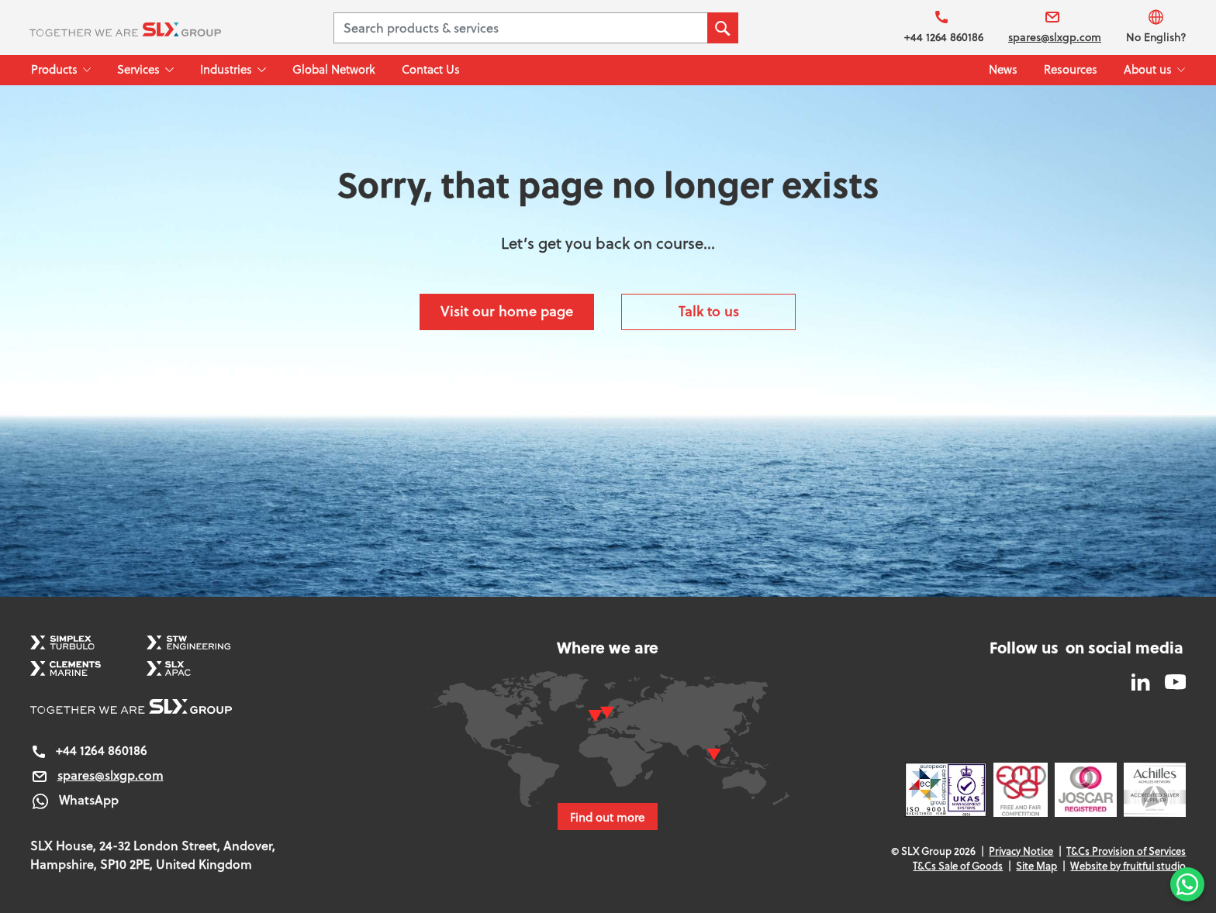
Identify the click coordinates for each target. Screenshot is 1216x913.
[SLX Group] (144, 28)
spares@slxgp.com (1054, 26)
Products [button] (54, 69)
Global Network (333, 69)
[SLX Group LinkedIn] (1141, 680)
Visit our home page (506, 311)
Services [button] (138, 69)
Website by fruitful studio (1128, 866)
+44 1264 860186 (943, 26)
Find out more (607, 816)
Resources (1070, 69)
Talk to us (709, 311)
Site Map (1036, 866)
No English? (1156, 26)
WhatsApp (74, 799)
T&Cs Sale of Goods (958, 866)
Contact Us (431, 69)
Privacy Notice (1021, 851)
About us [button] (1148, 69)
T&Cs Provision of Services (1126, 851)
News (1003, 69)
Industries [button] (226, 69)
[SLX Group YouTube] (1170, 680)
